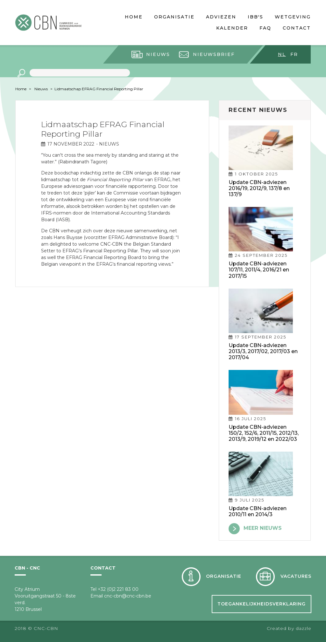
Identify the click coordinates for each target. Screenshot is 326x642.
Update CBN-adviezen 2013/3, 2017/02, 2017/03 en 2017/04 (263, 351)
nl (282, 54)
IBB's (255, 17)
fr (294, 54)
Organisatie (174, 17)
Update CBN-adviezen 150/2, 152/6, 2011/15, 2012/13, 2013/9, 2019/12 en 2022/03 (264, 433)
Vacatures (295, 576)
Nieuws (158, 54)
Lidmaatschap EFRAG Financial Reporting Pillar (98, 88)
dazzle (303, 628)
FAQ (265, 28)
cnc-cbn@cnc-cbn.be (127, 596)
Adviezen (221, 17)
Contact (297, 28)
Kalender (232, 28)
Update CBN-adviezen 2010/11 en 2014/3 (258, 511)
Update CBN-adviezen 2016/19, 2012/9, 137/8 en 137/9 (259, 188)
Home (134, 17)
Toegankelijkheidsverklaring (261, 604)
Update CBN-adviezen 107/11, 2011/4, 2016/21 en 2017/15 (259, 270)
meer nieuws (263, 528)
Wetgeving (293, 17)
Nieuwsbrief (214, 54)
